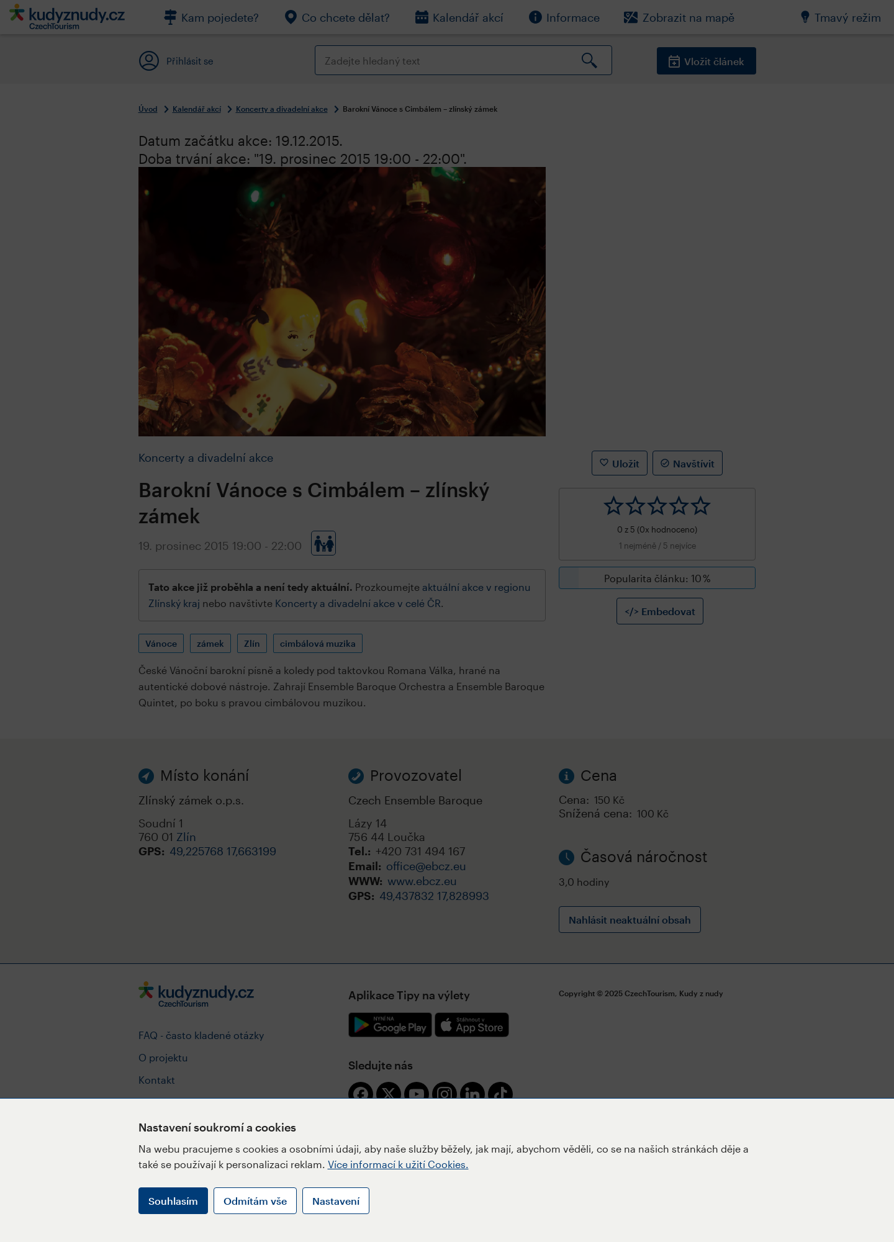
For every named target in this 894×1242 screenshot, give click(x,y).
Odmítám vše (255, 1201)
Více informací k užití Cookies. (398, 1164)
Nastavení (335, 1201)
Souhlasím (173, 1201)
